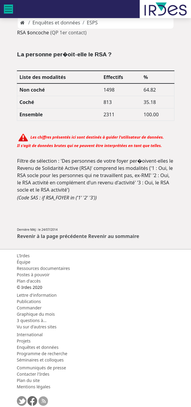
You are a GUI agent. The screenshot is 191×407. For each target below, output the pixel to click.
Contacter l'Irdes (33, 374)
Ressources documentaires (43, 268)
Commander (29, 308)
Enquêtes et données (56, 22)
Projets (24, 341)
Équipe (23, 262)
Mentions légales (34, 387)
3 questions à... (32, 320)
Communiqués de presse (41, 368)
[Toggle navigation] (8, 9)
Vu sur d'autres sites (37, 327)
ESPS (92, 22)
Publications (29, 301)
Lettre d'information (37, 295)
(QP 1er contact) (68, 32)
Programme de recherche (42, 353)
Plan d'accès (29, 281)
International (30, 334)
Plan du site (28, 380)
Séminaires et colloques (40, 360)
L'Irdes (23, 255)
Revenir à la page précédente (52, 236)
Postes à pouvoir (33, 274)
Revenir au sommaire (113, 236)
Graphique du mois (36, 314)
